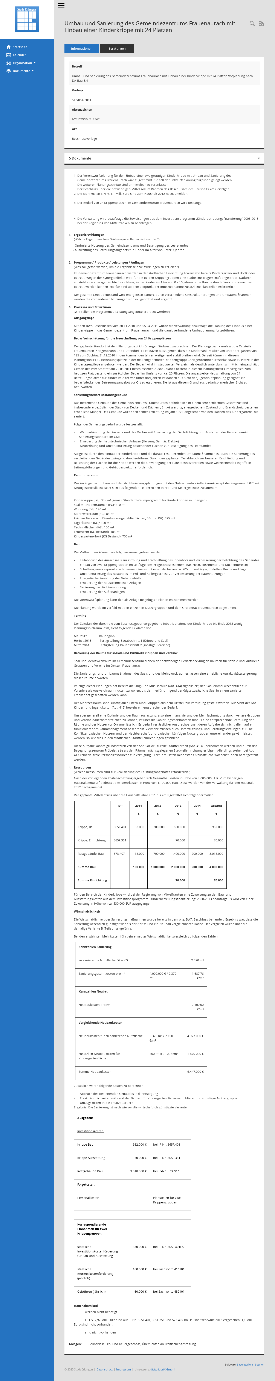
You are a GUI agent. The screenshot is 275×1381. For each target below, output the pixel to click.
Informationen (81, 48)
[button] (27, 63)
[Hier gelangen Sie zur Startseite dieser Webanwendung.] (27, 19)
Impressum (123, 1369)
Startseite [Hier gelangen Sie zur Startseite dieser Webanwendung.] (16, 47)
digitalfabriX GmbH (162, 1369)
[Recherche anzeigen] (252, 23)
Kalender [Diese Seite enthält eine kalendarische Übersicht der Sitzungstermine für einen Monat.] (16, 55)
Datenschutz (104, 1369)
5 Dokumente (80, 158)
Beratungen (117, 48)
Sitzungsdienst (250, 1364)
